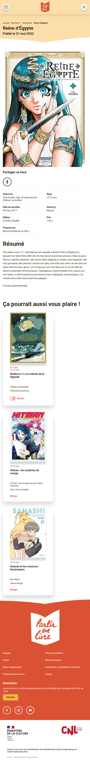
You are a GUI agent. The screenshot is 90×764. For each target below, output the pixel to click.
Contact (48, 674)
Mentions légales (53, 660)
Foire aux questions (54, 653)
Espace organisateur (12, 667)
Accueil (6, 23)
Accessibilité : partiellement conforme (62, 667)
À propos (7, 653)
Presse (6, 660)
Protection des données (14, 674)
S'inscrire (10, 697)
